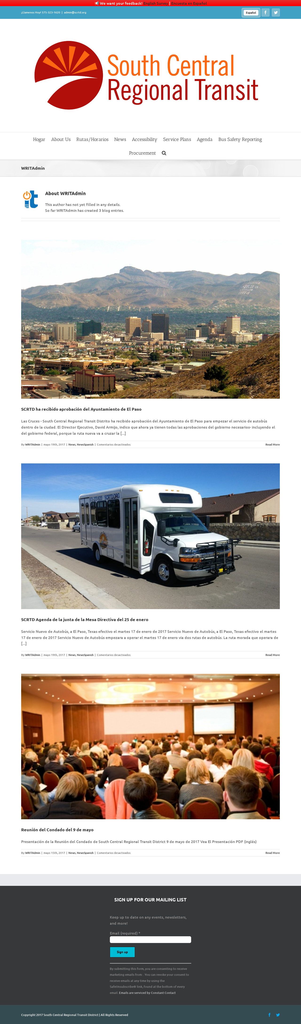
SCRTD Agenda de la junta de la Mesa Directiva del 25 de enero (84, 619)
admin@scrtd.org (75, 12)
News (71, 444)
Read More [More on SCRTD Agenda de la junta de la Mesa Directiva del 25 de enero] (272, 655)
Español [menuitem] (251, 13)
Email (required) (125, 933)
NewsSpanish (85, 444)
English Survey (155, 3)
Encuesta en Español (189, 3)
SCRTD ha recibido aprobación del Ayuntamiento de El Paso (81, 409)
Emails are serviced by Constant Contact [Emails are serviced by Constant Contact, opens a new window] (147, 993)
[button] (164, 153)
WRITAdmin (32, 444)
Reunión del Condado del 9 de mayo (57, 829)
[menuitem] (251, 13)
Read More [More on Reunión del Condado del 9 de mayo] (272, 853)
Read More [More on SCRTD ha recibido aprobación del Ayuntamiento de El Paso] (272, 444)
